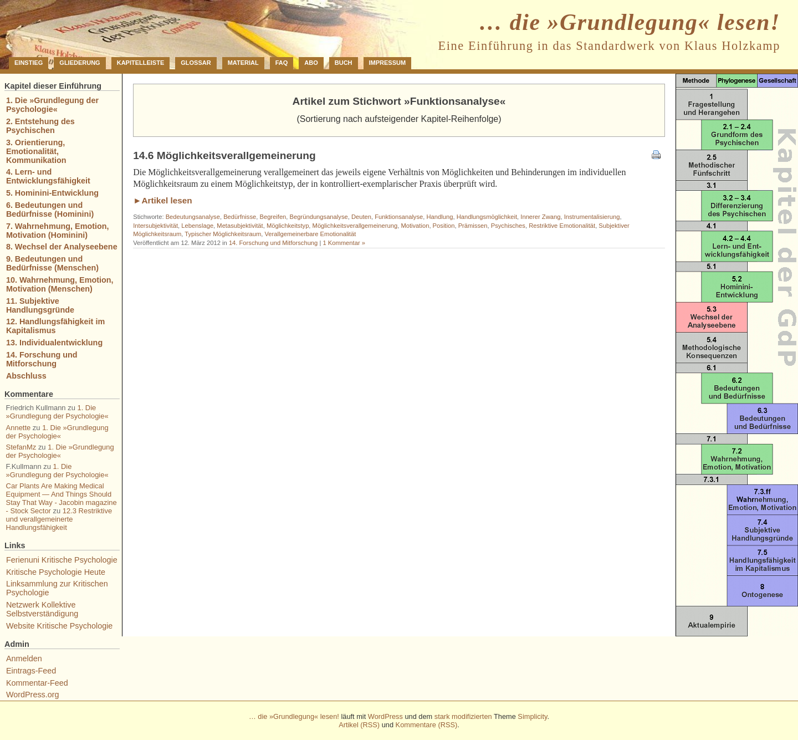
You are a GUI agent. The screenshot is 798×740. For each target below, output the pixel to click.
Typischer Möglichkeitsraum (223, 234)
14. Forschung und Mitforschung (273, 242)
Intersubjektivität (155, 225)
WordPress (385, 716)
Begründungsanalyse (319, 216)
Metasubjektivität (240, 225)
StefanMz (21, 447)
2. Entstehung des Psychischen (40, 126)
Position (444, 225)
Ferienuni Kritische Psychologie (61, 559)
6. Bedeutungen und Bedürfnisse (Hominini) (50, 209)
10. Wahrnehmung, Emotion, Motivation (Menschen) (60, 284)
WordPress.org (32, 694)
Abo (311, 62)
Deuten (361, 216)
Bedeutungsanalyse (193, 216)
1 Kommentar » (344, 242)
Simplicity (532, 716)
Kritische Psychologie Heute (55, 572)
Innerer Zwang (540, 216)
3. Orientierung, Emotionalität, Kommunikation (36, 151)
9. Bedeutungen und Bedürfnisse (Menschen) (52, 263)
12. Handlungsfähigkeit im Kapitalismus (55, 326)
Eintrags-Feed (31, 670)
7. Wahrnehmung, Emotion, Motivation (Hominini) (57, 230)
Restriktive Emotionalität (562, 225)
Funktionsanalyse (399, 216)
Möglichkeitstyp (288, 225)
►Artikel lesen (162, 200)
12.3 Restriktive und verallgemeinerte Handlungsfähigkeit (59, 519)
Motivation (415, 225)
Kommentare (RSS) (427, 725)
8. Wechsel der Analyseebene (61, 246)
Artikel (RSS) (359, 725)
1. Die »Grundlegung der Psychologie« (52, 105)
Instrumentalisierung (592, 216)
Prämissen (473, 225)
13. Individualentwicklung (54, 342)
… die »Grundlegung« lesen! (629, 22)
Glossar (196, 62)
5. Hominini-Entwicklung (52, 192)
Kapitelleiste (141, 62)
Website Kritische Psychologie (59, 625)
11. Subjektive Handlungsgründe (40, 305)
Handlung (440, 216)
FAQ (281, 62)
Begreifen (272, 216)
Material (243, 62)
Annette (18, 427)
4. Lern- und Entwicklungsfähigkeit (48, 176)
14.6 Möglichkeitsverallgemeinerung (224, 155)
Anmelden (24, 658)
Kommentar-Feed (37, 682)
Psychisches (508, 225)
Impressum (387, 62)
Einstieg (28, 62)
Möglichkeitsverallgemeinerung (355, 225)
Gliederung (79, 62)
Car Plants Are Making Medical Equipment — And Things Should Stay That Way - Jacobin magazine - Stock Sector (61, 498)
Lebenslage (197, 225)
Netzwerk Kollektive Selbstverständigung (42, 609)
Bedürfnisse (239, 216)
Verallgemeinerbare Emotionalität (310, 234)
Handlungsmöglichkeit (487, 216)
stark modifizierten (463, 716)
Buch (343, 62)
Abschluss (26, 375)
